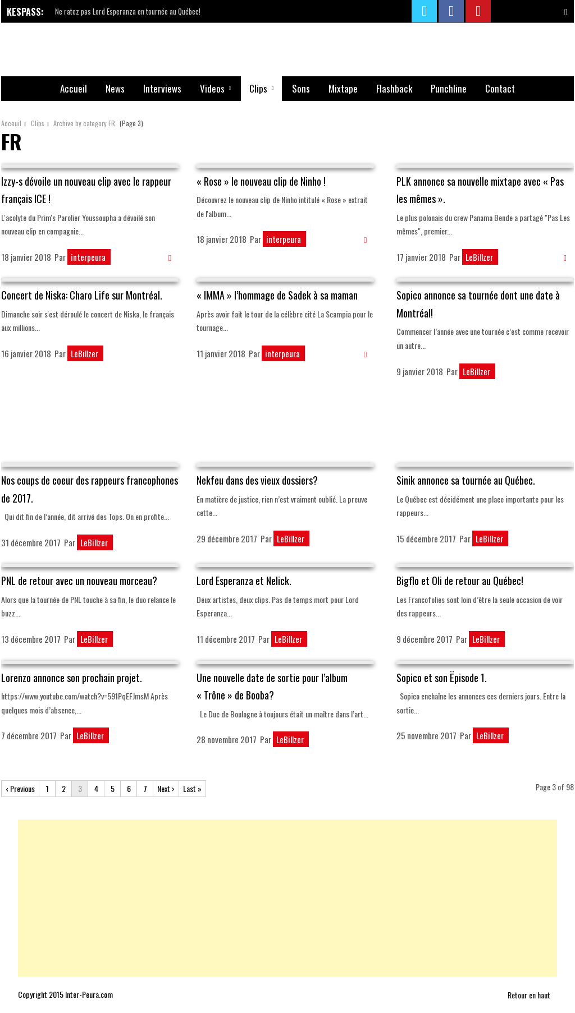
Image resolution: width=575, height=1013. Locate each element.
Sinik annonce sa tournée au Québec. (465, 480)
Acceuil (11, 123)
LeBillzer (480, 257)
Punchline (449, 88)
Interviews (162, 88)
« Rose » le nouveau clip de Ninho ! (261, 181)
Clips (258, 88)
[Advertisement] (287, 426)
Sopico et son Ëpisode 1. (441, 677)
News (115, 88)
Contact (500, 88)
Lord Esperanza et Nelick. (244, 580)
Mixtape (343, 88)
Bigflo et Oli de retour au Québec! (459, 580)
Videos (212, 88)
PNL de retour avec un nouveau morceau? (79, 580)
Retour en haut (532, 995)
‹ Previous (20, 788)
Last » (192, 788)
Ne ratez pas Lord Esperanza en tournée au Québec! (127, 11)
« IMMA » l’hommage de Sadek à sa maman (277, 295)
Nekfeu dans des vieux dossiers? (257, 480)
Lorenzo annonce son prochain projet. (71, 677)
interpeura (89, 257)
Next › (166, 788)
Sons (301, 88)
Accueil (73, 88)
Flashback (394, 88)
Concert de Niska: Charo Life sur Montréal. (81, 295)
